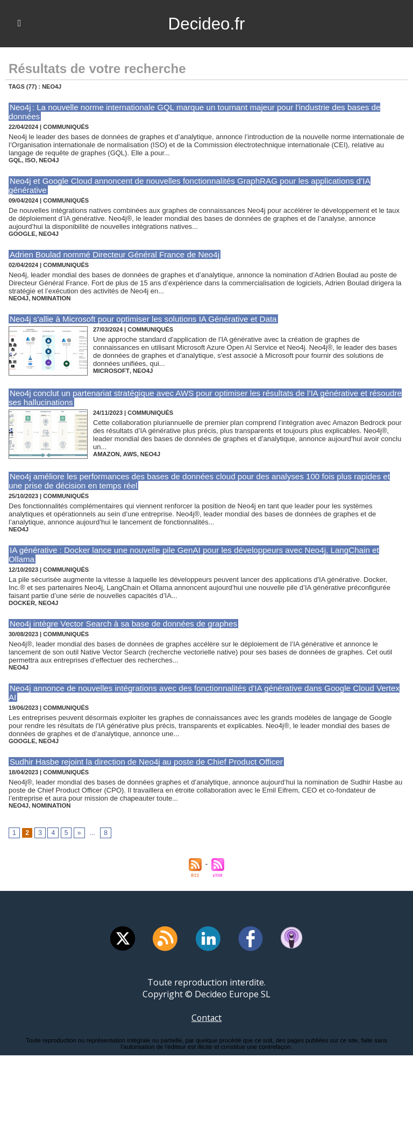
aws (129, 454)
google (21, 234)
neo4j (48, 160)
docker (21, 594)
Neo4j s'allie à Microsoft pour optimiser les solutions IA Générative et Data (142, 318)
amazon (106, 454)
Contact (206, 1008)
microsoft (110, 371)
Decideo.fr (206, 23)
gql (15, 160)
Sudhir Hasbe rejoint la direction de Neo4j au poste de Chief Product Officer (145, 752)
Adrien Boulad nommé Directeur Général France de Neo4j (113, 254)
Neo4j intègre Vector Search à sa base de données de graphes (122, 614)
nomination (50, 298)
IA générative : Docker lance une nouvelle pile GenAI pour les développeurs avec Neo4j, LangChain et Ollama (206, 550)
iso (30, 160)
